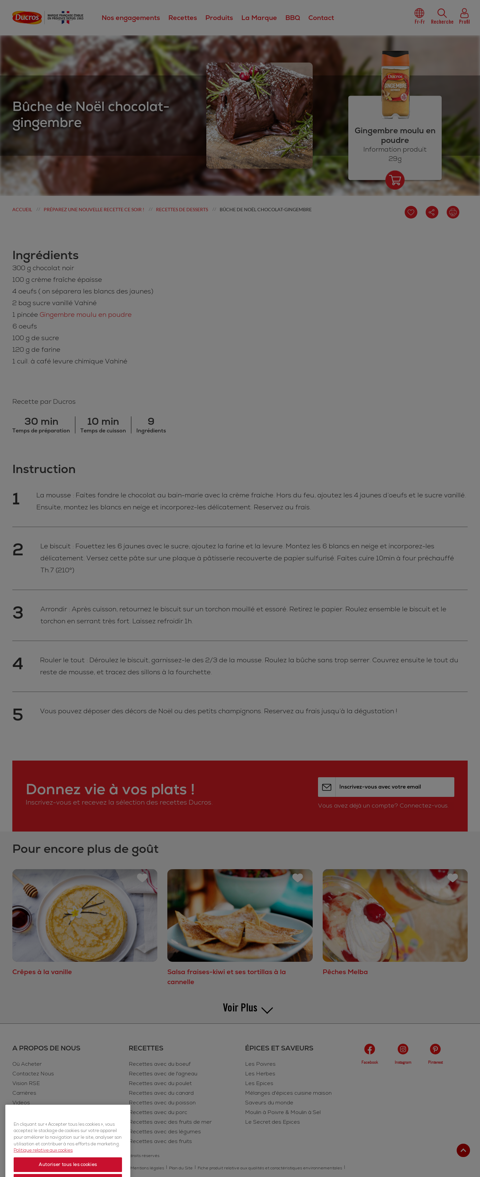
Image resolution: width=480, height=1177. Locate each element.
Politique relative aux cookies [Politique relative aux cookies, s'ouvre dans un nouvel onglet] (43, 1170)
